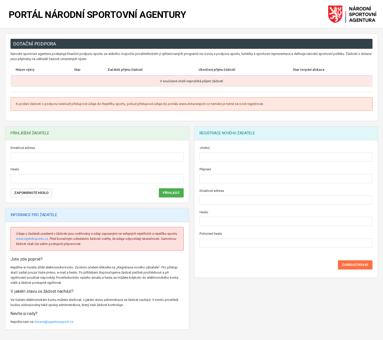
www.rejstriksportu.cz (32, 239)
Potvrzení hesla (211, 234)
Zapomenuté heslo (31, 193)
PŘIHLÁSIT (171, 193)
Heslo (15, 169)
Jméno (205, 148)
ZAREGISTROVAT (355, 265)
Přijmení (205, 169)
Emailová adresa (23, 148)
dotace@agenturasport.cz (53, 322)
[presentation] (238, 263)
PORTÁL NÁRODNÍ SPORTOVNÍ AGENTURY (97, 14)
